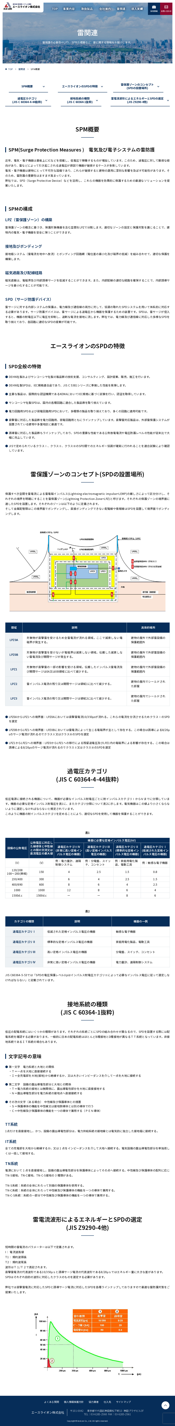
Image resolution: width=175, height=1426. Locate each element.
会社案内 (105, 9)
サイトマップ (123, 1402)
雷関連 (21, 69)
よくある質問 (51, 1402)
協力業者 (94, 1402)
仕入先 (107, 1402)
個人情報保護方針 (74, 1402)
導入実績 (137, 9)
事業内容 (69, 9)
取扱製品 (87, 9)
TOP (55, 9)
